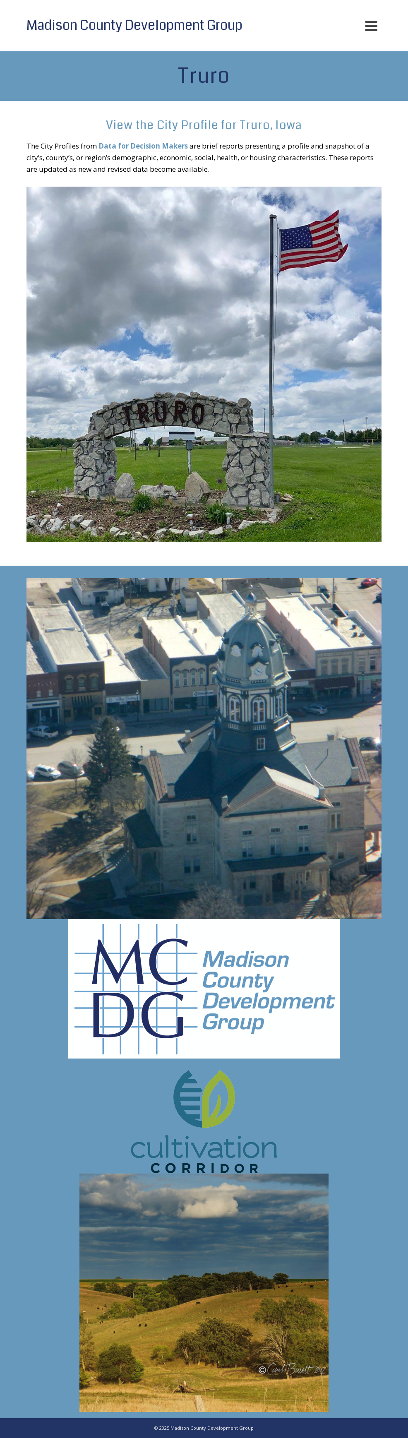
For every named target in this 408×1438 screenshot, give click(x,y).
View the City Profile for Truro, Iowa (204, 125)
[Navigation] (371, 25)
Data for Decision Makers (143, 146)
